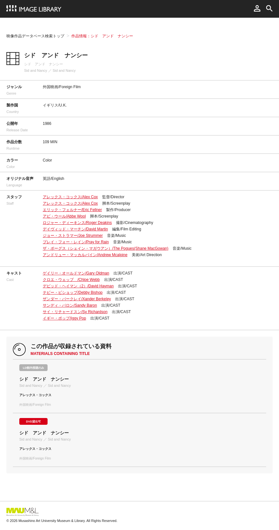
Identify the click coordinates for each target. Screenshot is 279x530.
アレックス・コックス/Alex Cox (70, 197)
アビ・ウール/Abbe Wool (64, 216)
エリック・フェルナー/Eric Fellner (72, 210)
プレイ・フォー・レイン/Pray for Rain (76, 242)
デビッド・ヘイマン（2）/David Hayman (78, 286)
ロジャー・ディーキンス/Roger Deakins (77, 222)
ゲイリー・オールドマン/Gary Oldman (76, 273)
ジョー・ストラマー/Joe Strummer (73, 235)
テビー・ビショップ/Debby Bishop (73, 292)
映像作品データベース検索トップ (35, 36)
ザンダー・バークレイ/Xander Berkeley (77, 299)
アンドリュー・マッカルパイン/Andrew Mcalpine (85, 255)
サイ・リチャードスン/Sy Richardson (75, 312)
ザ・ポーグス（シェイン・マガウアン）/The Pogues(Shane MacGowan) (105, 248)
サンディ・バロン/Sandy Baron (70, 305)
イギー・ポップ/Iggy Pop (64, 318)
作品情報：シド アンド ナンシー (102, 36)
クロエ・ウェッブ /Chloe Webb (71, 279)
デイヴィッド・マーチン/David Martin (75, 229)
